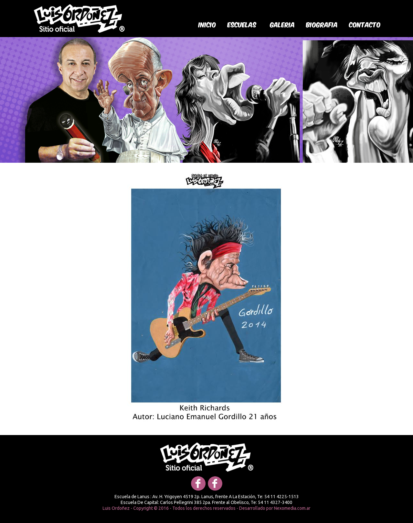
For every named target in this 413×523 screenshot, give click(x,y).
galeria (282, 24)
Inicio (207, 24)
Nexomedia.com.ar (292, 508)
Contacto (365, 24)
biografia (322, 24)
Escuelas (242, 24)
